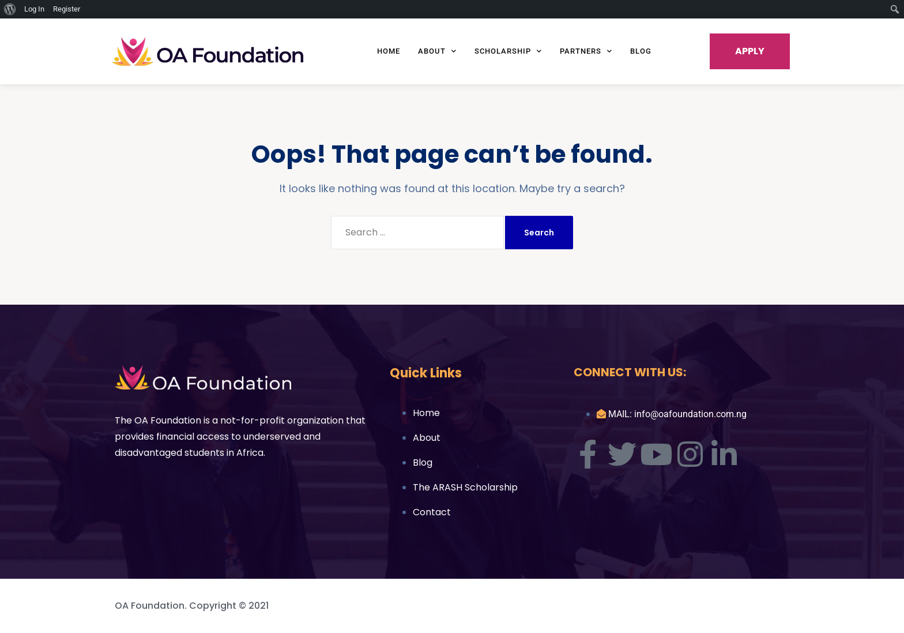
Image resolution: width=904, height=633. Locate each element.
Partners (586, 51)
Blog (640, 51)
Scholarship (508, 51)
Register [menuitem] (66, 9)
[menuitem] (10, 9)
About (437, 51)
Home (388, 51)
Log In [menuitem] (34, 9)
